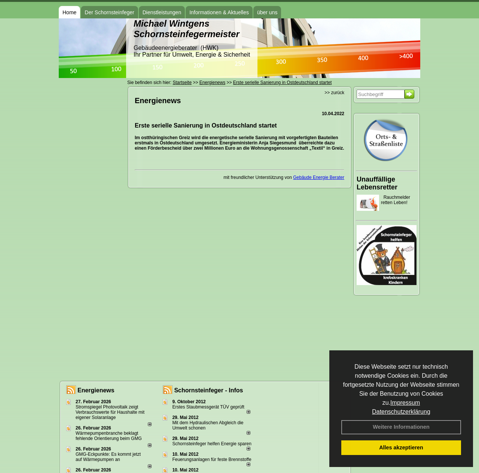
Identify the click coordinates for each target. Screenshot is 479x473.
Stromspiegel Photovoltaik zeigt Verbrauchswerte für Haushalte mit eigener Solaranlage (110, 412)
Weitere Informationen (401, 427)
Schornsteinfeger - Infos (208, 390)
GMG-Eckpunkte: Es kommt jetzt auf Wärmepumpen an (108, 457)
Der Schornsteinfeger (109, 12)
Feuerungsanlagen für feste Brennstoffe (211, 459)
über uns (267, 12)
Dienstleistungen (162, 12)
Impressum (405, 402)
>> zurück (334, 92)
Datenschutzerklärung (401, 411)
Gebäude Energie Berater (318, 177)
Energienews (96, 390)
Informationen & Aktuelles (219, 12)
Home (69, 12)
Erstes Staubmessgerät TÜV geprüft (208, 407)
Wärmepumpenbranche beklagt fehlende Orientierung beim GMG (109, 436)
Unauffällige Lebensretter (377, 183)
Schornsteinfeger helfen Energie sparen (211, 443)
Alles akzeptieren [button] (401, 447)
